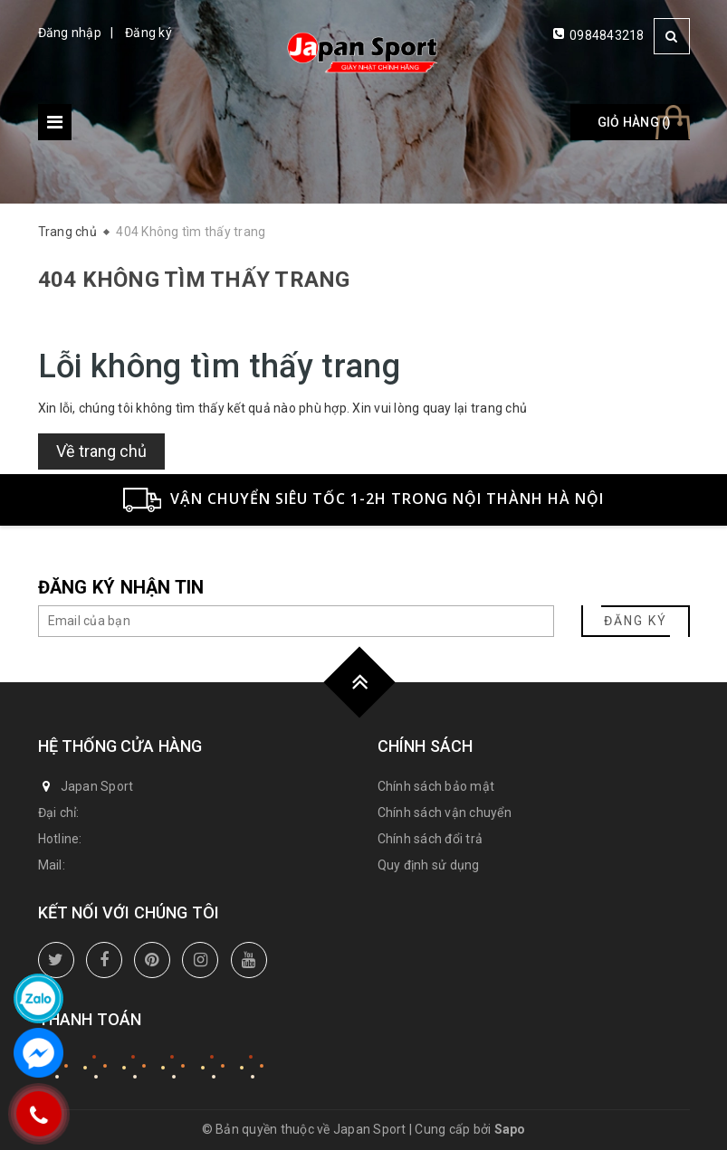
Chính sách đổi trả (430, 839)
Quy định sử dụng (429, 865)
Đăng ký (148, 32)
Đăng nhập (69, 32)
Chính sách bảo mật (436, 786)
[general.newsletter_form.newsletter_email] (296, 621)
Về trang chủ (101, 451)
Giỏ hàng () (635, 122)
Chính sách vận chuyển (445, 812)
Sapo (510, 1129)
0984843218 (607, 35)
